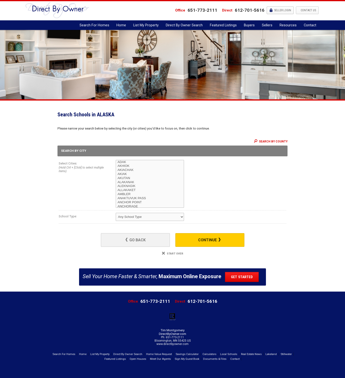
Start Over (172, 253)
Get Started (242, 277)
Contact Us (308, 10)
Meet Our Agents (160, 359)
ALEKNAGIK (150, 186)
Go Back (136, 240)
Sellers (267, 25)
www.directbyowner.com (172, 344)
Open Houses (138, 359)
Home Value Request (159, 354)
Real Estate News (251, 354)
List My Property (146, 25)
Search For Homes (94, 25)
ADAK (150, 162)
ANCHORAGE (150, 206)
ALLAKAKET (150, 190)
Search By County (271, 141)
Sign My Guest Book (187, 359)
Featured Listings (223, 25)
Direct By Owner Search (184, 25)
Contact (310, 25)
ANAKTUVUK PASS (150, 198)
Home (121, 25)
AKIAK (150, 174)
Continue (209, 240)
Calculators (209, 354)
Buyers (249, 25)
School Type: (68, 216)
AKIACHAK (150, 170)
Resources (288, 25)
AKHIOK (150, 166)
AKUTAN (150, 178)
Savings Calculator (187, 354)
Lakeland (271, 354)
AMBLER (150, 194)
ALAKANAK (150, 182)
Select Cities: (81, 168)
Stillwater (286, 354)
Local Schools (228, 354)
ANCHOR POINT (150, 202)
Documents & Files (214, 359)
